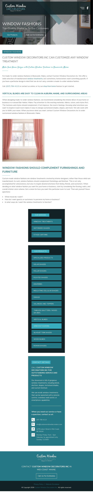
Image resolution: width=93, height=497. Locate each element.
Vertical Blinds (41, 324)
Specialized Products (44, 258)
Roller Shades (41, 272)
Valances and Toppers (44, 308)
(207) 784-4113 (12, 86)
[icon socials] (87, 8)
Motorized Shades (42, 228)
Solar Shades (40, 265)
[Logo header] (16, 8)
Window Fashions (42, 331)
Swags (37, 301)
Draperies (38, 285)
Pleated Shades (41, 278)
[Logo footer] (46, 463)
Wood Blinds (40, 344)
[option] (46, 22)
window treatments (35, 78)
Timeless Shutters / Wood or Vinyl (46, 316)
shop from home (49, 86)
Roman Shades (40, 351)
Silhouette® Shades (43, 337)
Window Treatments (44, 222)
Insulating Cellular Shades (43, 293)
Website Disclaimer (52, 490)
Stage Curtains (41, 235)
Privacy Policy (38, 490)
